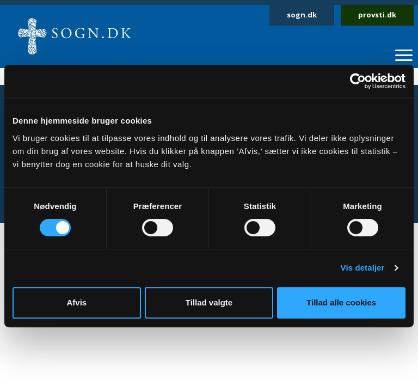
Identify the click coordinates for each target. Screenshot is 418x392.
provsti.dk (377, 15)
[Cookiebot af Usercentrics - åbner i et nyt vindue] (357, 81)
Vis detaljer (363, 267)
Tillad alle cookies (341, 302)
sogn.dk (302, 15)
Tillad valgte (209, 302)
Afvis (76, 302)
